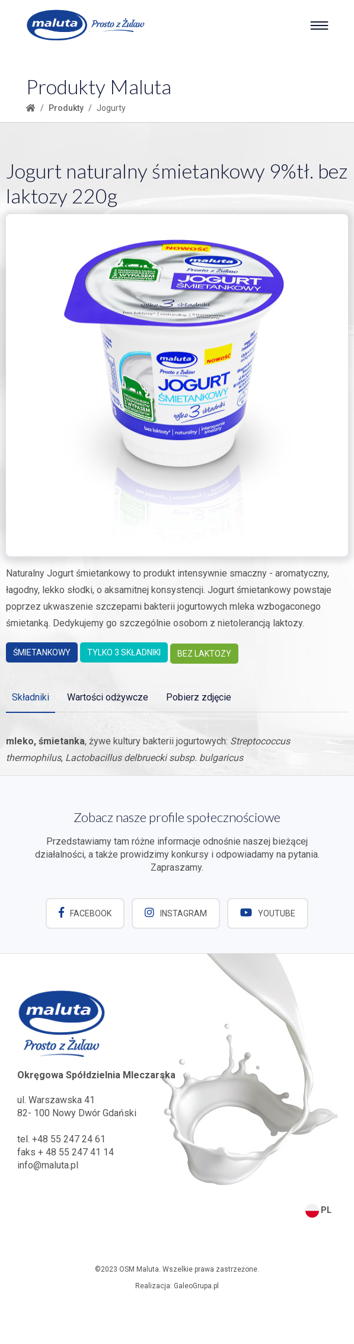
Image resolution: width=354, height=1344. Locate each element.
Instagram (176, 912)
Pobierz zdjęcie (198, 697)
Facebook (84, 912)
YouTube (268, 912)
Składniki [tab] (30, 697)
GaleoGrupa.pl (196, 1285)
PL (318, 1209)
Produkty (66, 108)
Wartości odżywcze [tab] (107, 697)
